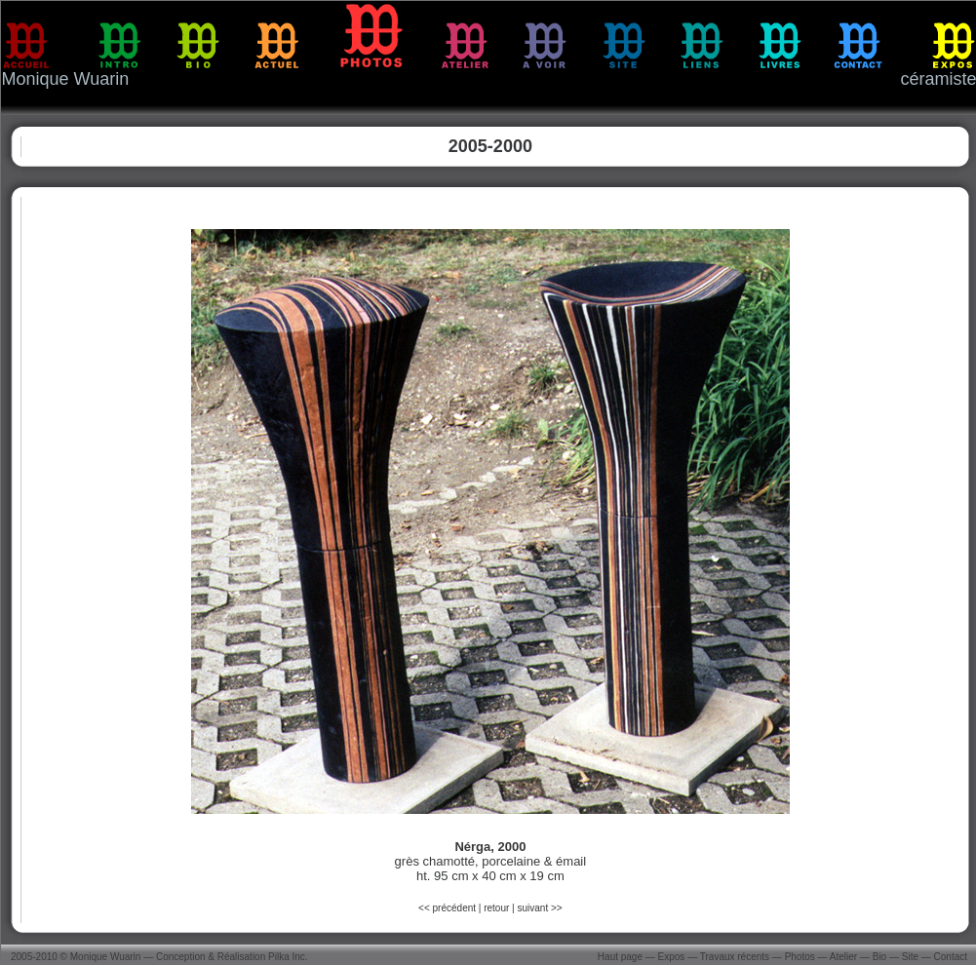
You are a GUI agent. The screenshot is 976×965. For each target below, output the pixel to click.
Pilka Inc (286, 956)
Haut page (620, 956)
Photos (800, 956)
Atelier (843, 956)
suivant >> (539, 908)
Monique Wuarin (105, 956)
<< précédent (448, 908)
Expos (671, 956)
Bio (879, 956)
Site (910, 956)
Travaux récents (734, 956)
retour (496, 908)
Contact (950, 956)
